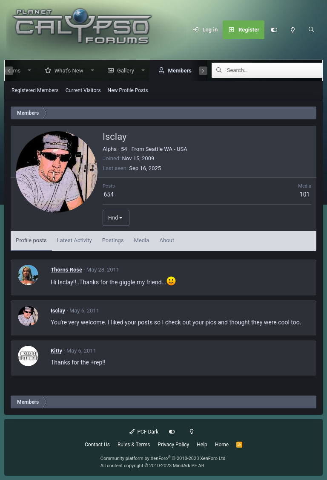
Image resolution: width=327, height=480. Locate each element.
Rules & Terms (134, 445)
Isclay (58, 310)
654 (108, 194)
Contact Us (97, 445)
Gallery (122, 70)
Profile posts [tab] (31, 240)
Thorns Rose (66, 269)
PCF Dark (143, 432)
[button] (26, 70)
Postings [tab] (113, 240)
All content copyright (152, 465)
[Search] (311, 29)
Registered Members (35, 90)
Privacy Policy (173, 445)
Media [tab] (141, 240)
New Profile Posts (128, 90)
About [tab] (166, 240)
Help (202, 445)
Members (176, 70)
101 (305, 194)
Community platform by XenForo (163, 458)
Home (222, 445)
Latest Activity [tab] (74, 240)
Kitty (56, 350)
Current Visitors (83, 90)
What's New (65, 70)
